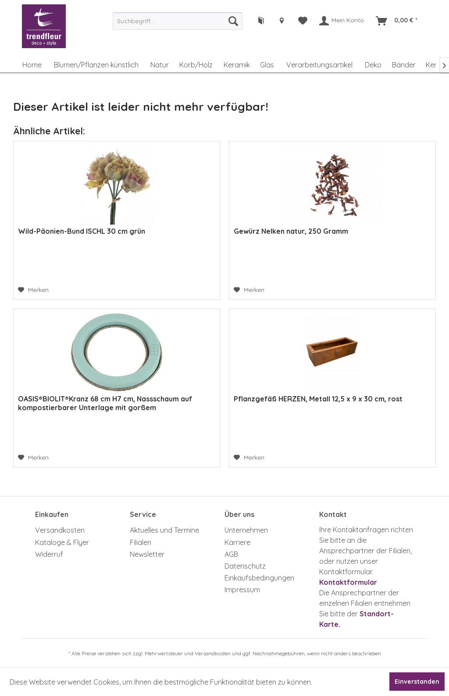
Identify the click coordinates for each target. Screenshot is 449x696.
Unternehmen (246, 530)
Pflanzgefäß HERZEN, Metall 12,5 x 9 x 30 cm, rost (318, 398)
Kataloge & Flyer (62, 542)
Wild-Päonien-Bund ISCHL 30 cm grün (81, 231)
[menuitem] (177, 21)
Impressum (242, 589)
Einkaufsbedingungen (259, 577)
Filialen (140, 542)
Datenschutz (245, 566)
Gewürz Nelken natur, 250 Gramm (291, 231)
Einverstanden (417, 681)
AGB (231, 554)
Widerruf (49, 554)
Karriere (237, 542)
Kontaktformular (348, 582)
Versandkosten (60, 530)
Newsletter (147, 554)
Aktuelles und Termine (164, 530)
